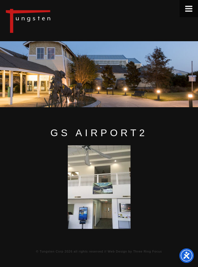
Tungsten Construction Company (47, 20)
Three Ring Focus (147, 251)
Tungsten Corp (51, 251)
